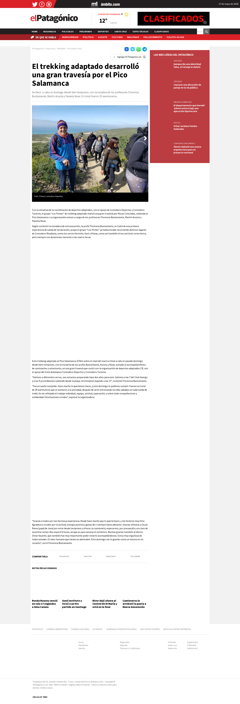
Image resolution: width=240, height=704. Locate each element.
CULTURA (117, 37)
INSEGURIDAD (70, 37)
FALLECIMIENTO (153, 37)
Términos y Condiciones (130, 648)
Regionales (49, 31)
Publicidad (191, 645)
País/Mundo (85, 31)
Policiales (68, 31)
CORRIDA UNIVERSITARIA (57, 629)
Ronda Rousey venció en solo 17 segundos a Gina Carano (45, 604)
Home (35, 31)
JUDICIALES (178, 61)
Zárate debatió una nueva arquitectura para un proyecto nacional (187, 149)
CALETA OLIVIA (175, 37)
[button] (145, 138)
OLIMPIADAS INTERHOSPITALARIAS (121, 629)
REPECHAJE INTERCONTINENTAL (177, 629)
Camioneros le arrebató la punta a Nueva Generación (134, 604)
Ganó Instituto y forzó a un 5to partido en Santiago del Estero (74, 605)
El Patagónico (38, 48)
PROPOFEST (37, 629)
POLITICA (88, 37)
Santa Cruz (120, 31)
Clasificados (161, 31)
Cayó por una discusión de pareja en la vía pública (187, 86)
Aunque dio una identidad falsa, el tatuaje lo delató (187, 65)
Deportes (103, 31)
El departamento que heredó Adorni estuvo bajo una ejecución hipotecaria (189, 108)
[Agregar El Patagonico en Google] (129, 57)
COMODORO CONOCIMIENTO (184, 143)
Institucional (192, 648)
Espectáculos (140, 31)
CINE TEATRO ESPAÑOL (150, 629)
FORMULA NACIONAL (80, 629)
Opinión (81, 648)
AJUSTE (102, 37)
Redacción (172, 648)
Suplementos (192, 642)
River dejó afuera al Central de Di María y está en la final (104, 604)
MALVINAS (133, 37)
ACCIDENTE (98, 629)
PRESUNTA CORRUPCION (182, 102)
